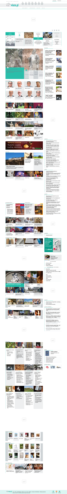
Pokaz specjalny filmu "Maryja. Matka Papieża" (53, 329)
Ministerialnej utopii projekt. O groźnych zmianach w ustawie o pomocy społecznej (10, 210)
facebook (56, 30)
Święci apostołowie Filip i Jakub (14, 69)
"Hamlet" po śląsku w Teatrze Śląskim (9, 372)
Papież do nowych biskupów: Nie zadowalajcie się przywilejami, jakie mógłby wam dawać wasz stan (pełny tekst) (38, 354)
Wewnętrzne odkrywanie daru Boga (38, 363)
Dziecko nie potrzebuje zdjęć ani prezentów (29, 352)
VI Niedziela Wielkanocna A (47, 41)
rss (54, 30)
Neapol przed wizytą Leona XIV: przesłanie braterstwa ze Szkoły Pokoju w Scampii (52, 149)
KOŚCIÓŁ (28, 348)
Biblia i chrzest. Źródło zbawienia (51, 357)
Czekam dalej (48, 280)
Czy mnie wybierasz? (29, 209)
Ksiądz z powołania (49, 303)
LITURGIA (10, 348)
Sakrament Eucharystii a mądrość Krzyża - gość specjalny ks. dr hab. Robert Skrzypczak (53, 326)
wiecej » (10, 46)
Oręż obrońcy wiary (10, 212)
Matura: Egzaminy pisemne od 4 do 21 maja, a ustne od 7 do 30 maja (10, 406)
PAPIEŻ (38, 348)
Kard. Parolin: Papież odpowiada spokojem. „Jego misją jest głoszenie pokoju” (52, 160)
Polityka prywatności (43, 491)
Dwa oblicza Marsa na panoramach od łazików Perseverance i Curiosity (19, 373)
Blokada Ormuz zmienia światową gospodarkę (53, 208)
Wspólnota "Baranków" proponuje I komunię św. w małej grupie (10, 404)
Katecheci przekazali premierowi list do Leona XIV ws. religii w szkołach (53, 162)
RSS (56, 491)
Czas (46, 274)
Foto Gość (26, 491)
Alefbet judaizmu (54, 351)
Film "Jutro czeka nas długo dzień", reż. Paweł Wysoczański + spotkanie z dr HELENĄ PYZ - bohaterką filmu (53, 313)
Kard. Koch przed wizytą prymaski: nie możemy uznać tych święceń (29, 381)
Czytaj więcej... (28, 46)
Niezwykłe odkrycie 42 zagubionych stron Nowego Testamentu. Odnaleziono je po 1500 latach (19, 356)
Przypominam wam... (28, 40)
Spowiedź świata (18, 393)
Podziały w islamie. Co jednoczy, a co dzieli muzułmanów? (37, 373)
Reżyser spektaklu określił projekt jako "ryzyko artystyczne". (50, 98)
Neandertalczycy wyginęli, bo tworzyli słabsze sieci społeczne (19, 375)
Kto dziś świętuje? (56, 39)
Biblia (47, 278)
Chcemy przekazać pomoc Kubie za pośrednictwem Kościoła (50, 59)
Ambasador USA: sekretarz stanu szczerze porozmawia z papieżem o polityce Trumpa (52, 145)
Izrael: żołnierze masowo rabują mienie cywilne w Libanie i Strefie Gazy (53, 213)
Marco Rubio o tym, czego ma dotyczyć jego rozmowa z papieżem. (49, 62)
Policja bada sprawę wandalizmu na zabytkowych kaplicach (49, 81)
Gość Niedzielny (18, 491)
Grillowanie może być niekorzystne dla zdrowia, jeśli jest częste (19, 382)
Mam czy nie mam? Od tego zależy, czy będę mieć (38, 395)
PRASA (19, 392)
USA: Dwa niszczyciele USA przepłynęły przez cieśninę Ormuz (53, 198)
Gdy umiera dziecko (10, 213)
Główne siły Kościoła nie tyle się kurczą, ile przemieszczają (50, 51)
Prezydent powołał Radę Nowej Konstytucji (52, 189)
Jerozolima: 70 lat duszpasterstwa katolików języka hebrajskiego (52, 157)
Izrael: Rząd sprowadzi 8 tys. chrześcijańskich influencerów (29, 396)
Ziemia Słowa (37, 159)
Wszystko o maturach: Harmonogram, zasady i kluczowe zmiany (53, 181)
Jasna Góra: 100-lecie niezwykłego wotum (29, 354)
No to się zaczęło (48, 279)
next (7, 303)
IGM (15, 491)
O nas (13, 491)
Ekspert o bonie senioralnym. (49, 76)
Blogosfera (46, 254)
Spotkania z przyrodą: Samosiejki (51, 270)
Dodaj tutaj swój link (49, 235)
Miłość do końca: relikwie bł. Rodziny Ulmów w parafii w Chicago (53, 153)
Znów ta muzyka (48, 275)
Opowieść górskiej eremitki (50, 358)
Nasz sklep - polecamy (9, 431)
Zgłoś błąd (59, 491)
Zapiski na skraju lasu (49, 265)
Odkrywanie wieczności (49, 359)
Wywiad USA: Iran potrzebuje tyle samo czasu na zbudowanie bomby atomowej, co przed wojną (53, 203)
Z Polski (45, 169)
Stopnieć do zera (18, 395)
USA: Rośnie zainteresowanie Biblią (19, 351)
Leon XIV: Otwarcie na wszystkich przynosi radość (37, 351)
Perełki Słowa (28, 159)
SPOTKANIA (29, 392)
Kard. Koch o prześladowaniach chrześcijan (28, 378)
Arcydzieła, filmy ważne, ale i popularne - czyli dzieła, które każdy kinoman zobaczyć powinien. (14, 168)
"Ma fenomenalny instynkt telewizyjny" (10, 374)
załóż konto (59, 0)
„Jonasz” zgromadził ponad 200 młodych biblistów (29, 383)
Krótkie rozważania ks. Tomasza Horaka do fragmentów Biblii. (28, 162)
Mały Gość (23, 491)
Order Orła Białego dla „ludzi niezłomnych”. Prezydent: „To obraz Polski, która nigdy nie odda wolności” (53, 187)
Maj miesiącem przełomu (9, 379)
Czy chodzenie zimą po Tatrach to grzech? (38, 398)
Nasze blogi (53, 256)
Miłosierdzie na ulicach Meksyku (28, 350)
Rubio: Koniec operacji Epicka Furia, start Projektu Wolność (52, 196)
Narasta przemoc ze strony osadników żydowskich (28, 375)
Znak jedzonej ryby (10, 351)
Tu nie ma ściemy (28, 212)
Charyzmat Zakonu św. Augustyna (19, 397)
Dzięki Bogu (27, 211)
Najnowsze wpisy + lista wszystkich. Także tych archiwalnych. (54, 258)
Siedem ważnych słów (49, 360)
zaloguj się (54, 0)
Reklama (30, 491)
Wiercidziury (9, 355)
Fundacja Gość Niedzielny (35, 491)
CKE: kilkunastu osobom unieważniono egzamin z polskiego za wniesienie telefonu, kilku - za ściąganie (10, 398)
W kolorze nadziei (48, 263)
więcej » (38, 44)
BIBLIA (19, 348)
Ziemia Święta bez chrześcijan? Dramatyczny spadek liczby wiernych (29, 359)
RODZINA (10, 392)
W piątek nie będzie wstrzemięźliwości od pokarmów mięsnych (10, 401)
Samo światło (9, 354)
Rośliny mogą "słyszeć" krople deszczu (19, 379)
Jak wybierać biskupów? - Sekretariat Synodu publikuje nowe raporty (53, 164)
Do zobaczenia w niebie (19, 353)
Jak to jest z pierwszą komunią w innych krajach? (29, 356)
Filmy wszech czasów (10, 166)
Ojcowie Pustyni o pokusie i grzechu (10, 350)
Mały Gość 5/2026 (28, 204)
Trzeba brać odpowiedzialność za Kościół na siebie (52, 166)
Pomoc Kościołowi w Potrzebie (50, 304)
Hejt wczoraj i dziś (19, 394)
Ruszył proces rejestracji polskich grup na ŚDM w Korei (29, 404)
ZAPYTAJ (38, 392)
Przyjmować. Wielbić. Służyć (10, 353)
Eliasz (17, 352)
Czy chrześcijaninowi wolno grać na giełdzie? (38, 399)
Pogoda (10, 33)
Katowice (10, 34)
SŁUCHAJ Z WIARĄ (8, 309)
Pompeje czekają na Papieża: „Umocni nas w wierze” (53, 151)
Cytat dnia (38, 40)
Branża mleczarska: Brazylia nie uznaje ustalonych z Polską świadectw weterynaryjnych (49, 89)
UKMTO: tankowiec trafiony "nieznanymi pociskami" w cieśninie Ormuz (52, 211)
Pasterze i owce (28, 213)
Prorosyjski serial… (10, 375)
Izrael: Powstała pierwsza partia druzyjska (37, 384)
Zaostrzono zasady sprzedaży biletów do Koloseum (29, 399)
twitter (58, 30)
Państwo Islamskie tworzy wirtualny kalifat (38, 382)
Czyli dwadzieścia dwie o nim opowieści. (55, 353)
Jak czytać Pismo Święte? (38, 393)
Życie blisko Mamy (28, 210)
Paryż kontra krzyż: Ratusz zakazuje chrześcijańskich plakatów (51, 207)
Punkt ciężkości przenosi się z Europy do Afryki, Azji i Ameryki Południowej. (50, 54)
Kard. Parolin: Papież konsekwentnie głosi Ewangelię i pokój (52, 147)
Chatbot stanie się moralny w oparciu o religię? (53, 271)
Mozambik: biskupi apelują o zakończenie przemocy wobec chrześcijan (29, 373)
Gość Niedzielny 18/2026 (9, 205)
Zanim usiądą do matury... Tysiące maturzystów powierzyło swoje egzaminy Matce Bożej (53, 185)
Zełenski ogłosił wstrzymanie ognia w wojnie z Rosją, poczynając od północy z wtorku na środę (53, 205)
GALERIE (7, 270)
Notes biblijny (48, 264)
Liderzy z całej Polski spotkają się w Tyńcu (28, 394)
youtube (61, 30)
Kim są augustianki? (19, 398)
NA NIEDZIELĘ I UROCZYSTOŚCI (47, 39)
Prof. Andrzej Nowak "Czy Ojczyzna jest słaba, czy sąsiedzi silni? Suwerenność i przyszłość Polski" (53, 310)
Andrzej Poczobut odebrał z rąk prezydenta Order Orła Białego (52, 191)
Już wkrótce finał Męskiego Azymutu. (49, 69)
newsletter (53, 491)
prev (42, 303)
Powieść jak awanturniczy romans (10, 377)
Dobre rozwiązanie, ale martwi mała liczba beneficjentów (9, 394)
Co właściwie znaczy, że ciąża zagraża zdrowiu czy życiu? (38, 401)
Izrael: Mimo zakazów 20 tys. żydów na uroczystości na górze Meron (38, 379)
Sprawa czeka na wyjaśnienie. (49, 92)
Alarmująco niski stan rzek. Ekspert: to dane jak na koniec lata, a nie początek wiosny (53, 176)
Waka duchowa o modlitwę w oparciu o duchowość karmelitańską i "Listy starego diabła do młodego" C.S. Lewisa (53, 322)
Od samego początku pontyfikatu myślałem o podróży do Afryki (38, 361)
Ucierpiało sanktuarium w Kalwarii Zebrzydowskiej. (50, 83)
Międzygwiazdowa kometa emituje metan (19, 378)
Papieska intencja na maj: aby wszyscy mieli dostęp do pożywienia (38, 358)
